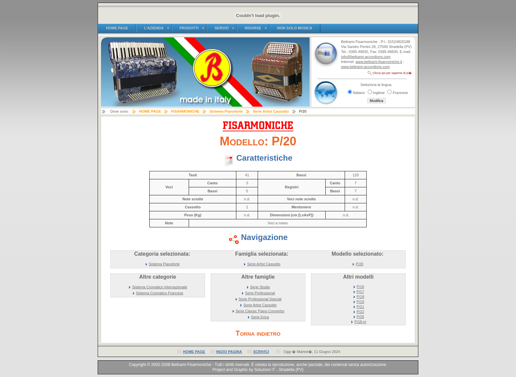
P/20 (359, 264)
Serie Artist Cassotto (263, 264)
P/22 (360, 312)
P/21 (360, 307)
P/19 (360, 302)
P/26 (360, 317)
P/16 (360, 287)
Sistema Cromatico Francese (159, 293)
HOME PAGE (194, 352)
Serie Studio (260, 287)
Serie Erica (260, 317)
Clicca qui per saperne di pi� (392, 73)
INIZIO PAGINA (229, 352)
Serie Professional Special (260, 299)
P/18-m (360, 322)
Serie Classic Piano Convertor (260, 311)
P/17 (360, 292)
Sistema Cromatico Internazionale (159, 287)
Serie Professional (260, 293)
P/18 (360, 297)
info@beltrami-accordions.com (366, 57)
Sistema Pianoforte (164, 264)
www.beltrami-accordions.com (365, 67)
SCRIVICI (261, 352)
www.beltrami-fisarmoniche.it (378, 62)
